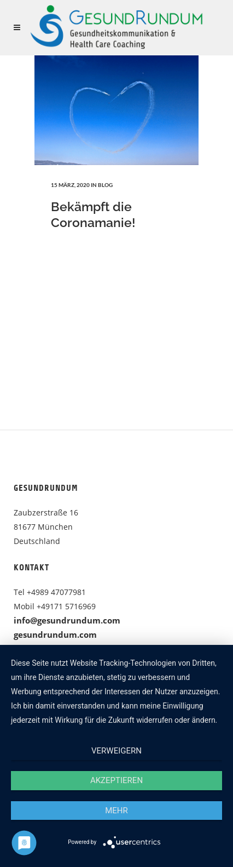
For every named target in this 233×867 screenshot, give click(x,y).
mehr (116, 810)
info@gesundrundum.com (67, 620)
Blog (105, 185)
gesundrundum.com (55, 634)
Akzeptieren (116, 780)
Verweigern (116, 751)
